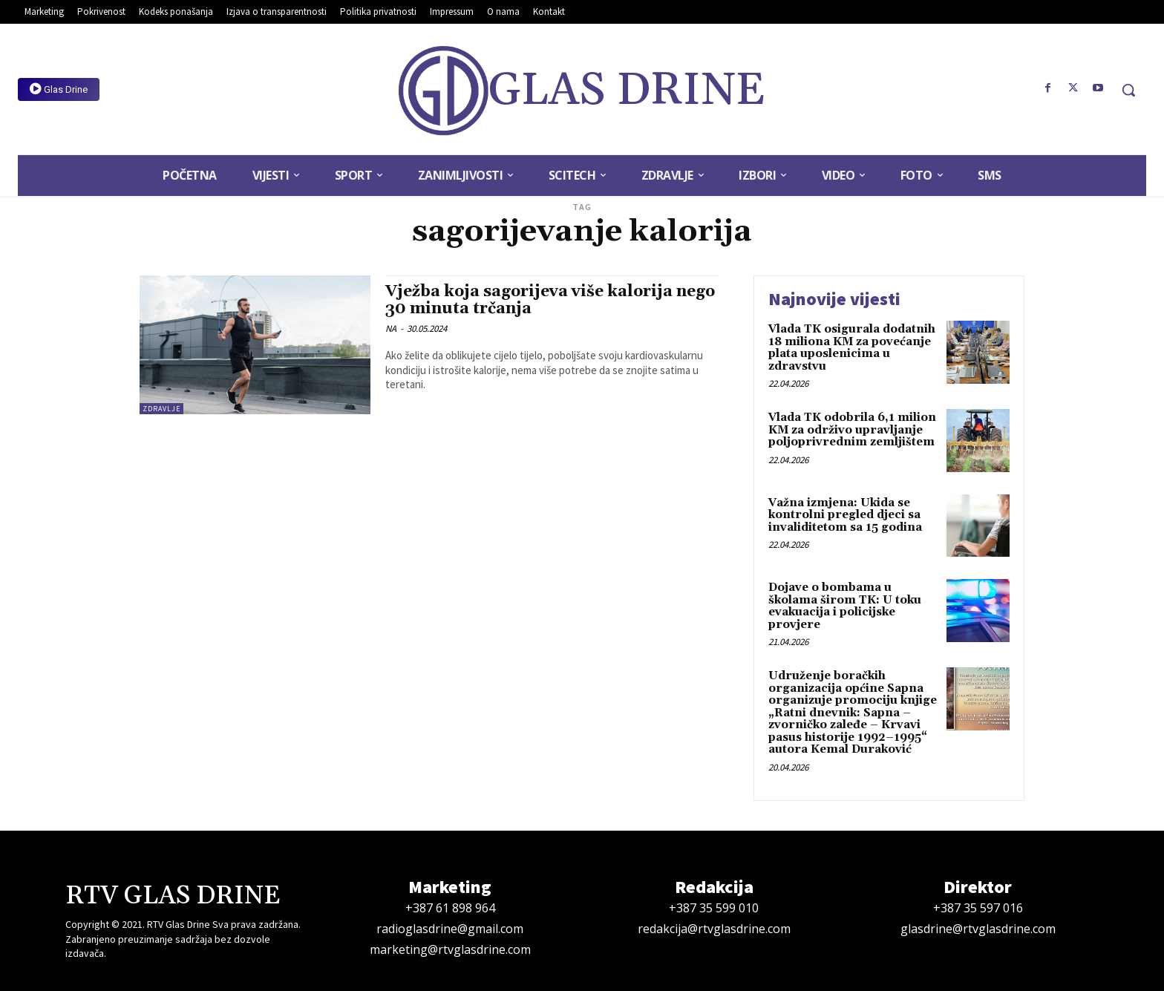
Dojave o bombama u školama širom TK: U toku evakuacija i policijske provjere (844, 606)
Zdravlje (161, 408)
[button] (1128, 90)
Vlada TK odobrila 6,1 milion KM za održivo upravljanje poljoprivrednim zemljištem (852, 430)
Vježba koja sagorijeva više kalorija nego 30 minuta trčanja (550, 300)
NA (390, 328)
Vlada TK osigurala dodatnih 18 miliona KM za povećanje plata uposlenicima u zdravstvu (851, 347)
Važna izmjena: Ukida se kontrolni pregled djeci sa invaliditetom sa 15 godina (845, 515)
